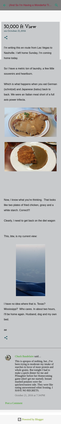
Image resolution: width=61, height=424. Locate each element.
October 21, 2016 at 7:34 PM (30, 395)
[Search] (56, 5)
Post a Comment (13, 403)
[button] (6, 38)
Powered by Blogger (31, 419)
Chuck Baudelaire (24, 356)
